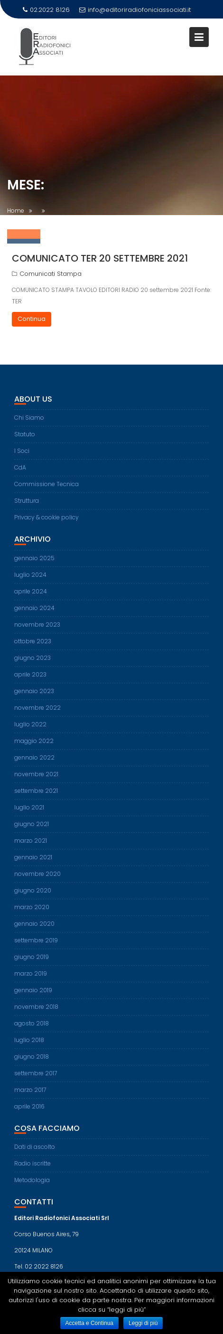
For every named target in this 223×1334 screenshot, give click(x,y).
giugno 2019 (31, 962)
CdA (20, 472)
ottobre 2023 (32, 646)
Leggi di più (143, 1323)
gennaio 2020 (34, 928)
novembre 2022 (37, 712)
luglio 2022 (30, 729)
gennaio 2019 (33, 995)
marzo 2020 (31, 912)
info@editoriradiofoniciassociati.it (135, 9)
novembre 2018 (36, 1011)
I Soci (21, 455)
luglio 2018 (29, 1045)
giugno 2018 (31, 1061)
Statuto (24, 439)
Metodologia (32, 1185)
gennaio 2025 (34, 563)
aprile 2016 (29, 1111)
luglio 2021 (29, 812)
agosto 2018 (31, 1028)
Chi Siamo (29, 422)
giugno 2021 (31, 829)
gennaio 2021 (33, 862)
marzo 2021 (30, 845)
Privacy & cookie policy (46, 522)
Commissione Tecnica (46, 489)
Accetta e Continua (89, 1323)
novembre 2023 (37, 629)
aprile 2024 (30, 596)
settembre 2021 (36, 795)
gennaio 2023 (34, 696)
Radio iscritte (32, 1168)
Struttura (26, 505)
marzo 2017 (30, 1094)
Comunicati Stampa (50, 273)
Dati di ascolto (34, 1151)
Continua (32, 318)
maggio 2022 (34, 746)
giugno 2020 (32, 895)
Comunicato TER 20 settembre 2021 (100, 258)
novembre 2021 (36, 779)
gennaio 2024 (34, 613)
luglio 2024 (30, 579)
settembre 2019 (36, 945)
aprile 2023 (30, 679)
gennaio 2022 (34, 762)
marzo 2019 (30, 978)
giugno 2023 (32, 662)
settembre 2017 (35, 1078)
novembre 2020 (37, 878)
